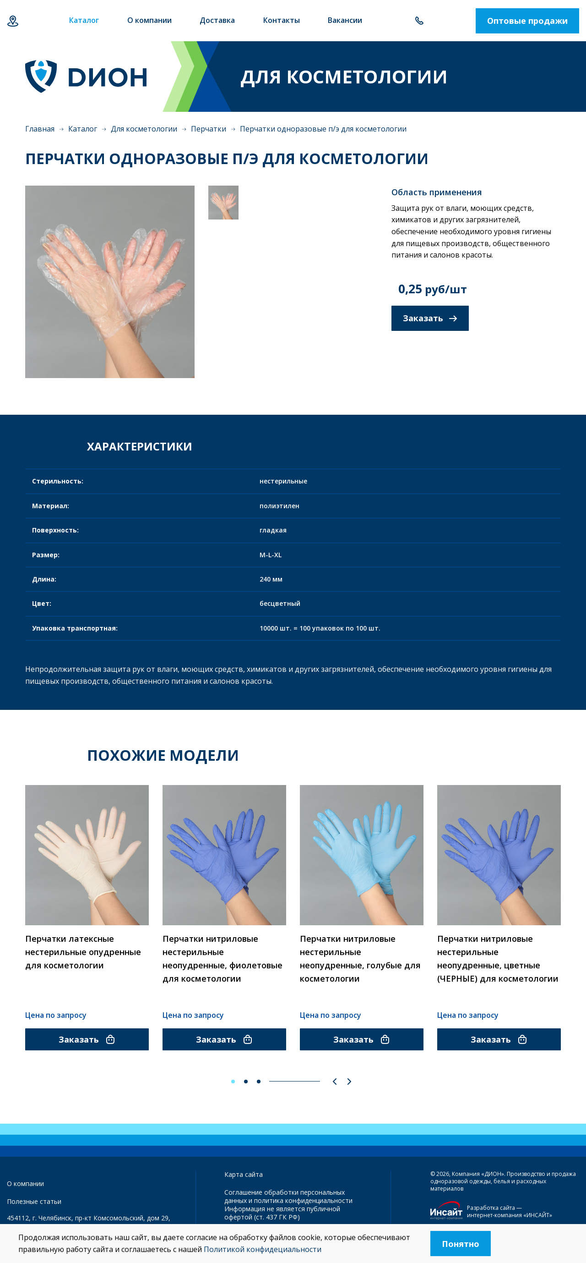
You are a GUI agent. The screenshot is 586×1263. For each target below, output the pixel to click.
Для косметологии (144, 129)
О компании (25, 1183)
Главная (39, 129)
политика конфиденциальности (303, 1200)
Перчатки (208, 129)
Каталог (82, 129)
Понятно (460, 1243)
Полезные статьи (34, 1201)
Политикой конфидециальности (262, 1249)
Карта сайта (243, 1174)
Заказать (430, 318)
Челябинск (12, 21)
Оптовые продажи (527, 20)
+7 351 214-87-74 (419, 21)
